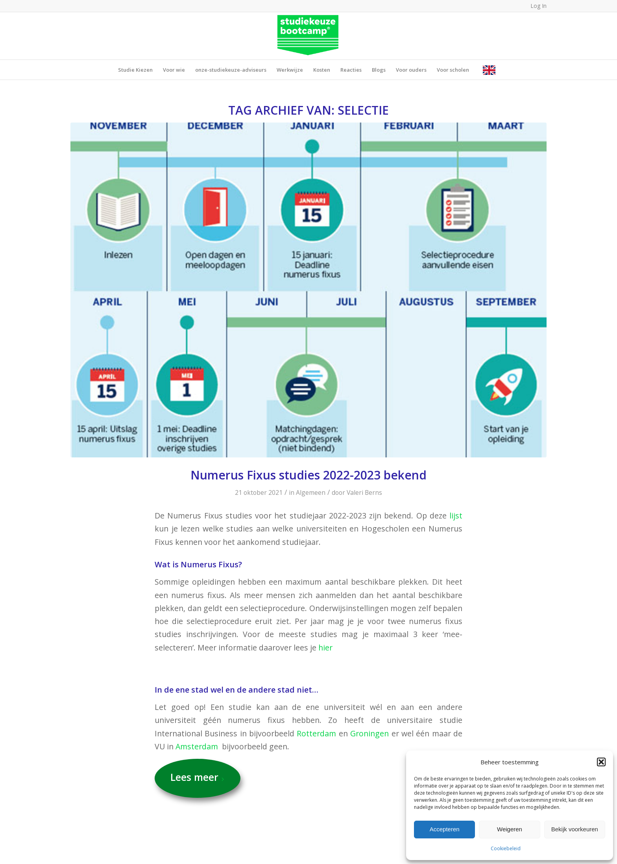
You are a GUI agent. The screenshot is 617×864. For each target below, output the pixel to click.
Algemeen (310, 492)
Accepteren (445, 829)
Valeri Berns (364, 492)
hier (326, 647)
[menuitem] (135, 70)
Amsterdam (196, 746)
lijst (455, 515)
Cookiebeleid (506, 848)
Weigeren (509, 829)
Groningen (369, 733)
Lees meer (197, 777)
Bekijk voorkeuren (574, 829)
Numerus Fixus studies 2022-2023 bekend (308, 475)
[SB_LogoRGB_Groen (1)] (309, 35)
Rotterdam (316, 733)
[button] (601, 762)
